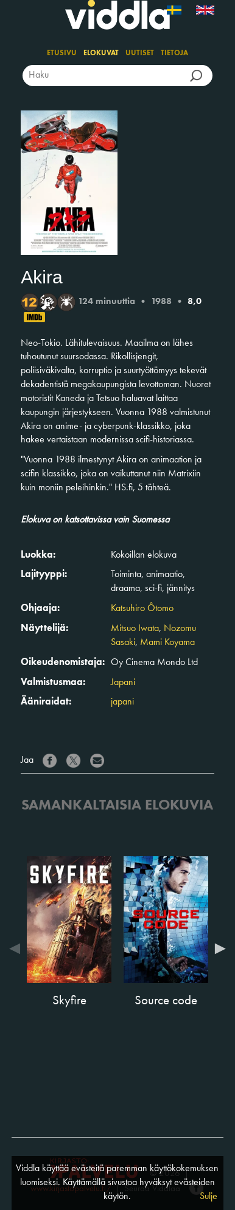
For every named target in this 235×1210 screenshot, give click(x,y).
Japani (123, 683)
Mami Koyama (167, 642)
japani (122, 702)
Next (217, 948)
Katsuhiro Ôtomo (142, 608)
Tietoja (174, 53)
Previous (17, 948)
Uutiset (139, 53)
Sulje (208, 1197)
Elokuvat (101, 53)
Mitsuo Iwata (135, 629)
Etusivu (62, 53)
